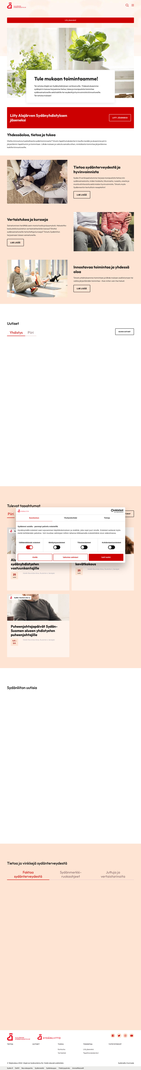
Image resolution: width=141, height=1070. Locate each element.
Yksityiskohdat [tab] (70, 518)
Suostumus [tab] (34, 518)
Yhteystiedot (115, 1044)
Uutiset (36, 1044)
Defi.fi (17, 1068)
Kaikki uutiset (125, 332)
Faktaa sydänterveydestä (28, 874)
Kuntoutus (61, 1049)
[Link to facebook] (113, 1035)
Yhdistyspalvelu (64, 1068)
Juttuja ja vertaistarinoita (113, 874)
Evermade (130, 1063)
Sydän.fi (10, 1068)
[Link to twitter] (119, 1035)
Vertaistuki (62, 1053)
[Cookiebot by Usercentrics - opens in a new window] (112, 511)
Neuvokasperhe (27, 1068)
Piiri (31, 332)
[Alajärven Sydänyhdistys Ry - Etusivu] (18, 1036)
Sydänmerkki (39, 1068)
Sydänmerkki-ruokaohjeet (70, 874)
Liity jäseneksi (120, 117)
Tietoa (10, 1044)
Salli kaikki (106, 557)
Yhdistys (16, 332)
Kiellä (35, 557)
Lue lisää (82, 195)
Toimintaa (87, 1044)
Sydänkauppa (51, 1068)
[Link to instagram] (125, 1035)
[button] (127, 6)
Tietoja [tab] (107, 518)
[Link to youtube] (131, 1035)
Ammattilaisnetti (78, 1068)
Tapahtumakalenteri (91, 1053)
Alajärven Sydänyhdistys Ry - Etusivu (26, 6)
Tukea (61, 1044)
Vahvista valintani (70, 557)
